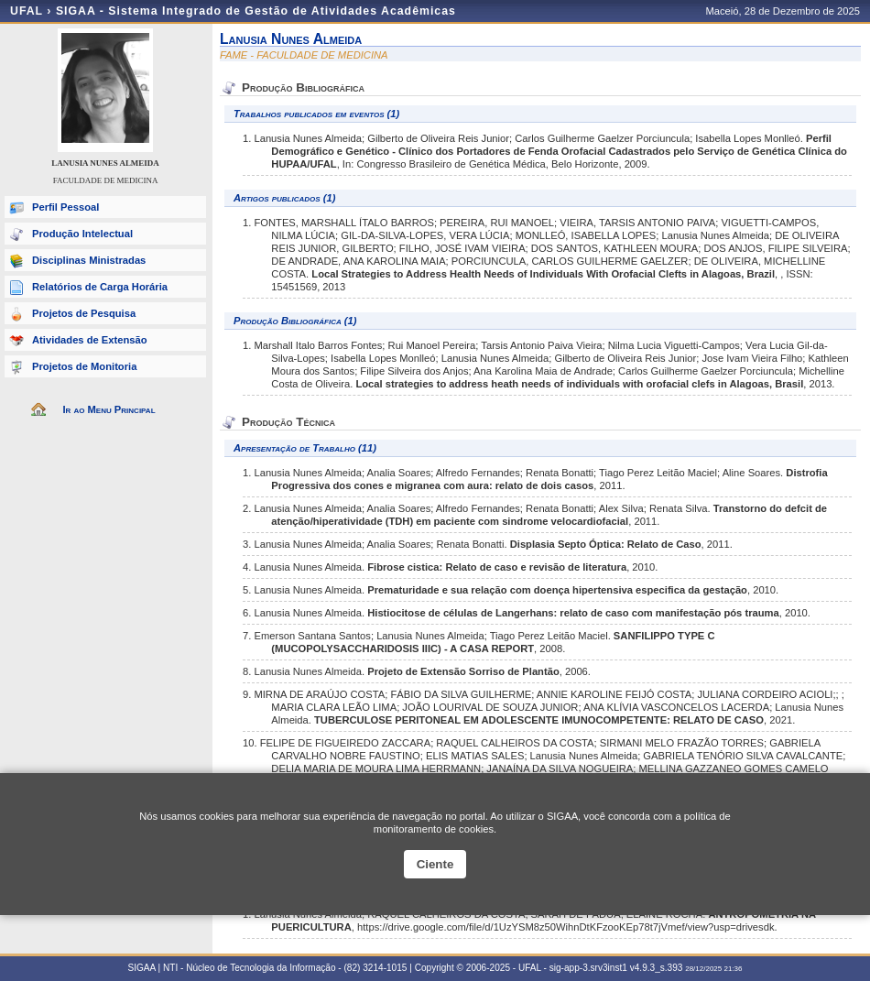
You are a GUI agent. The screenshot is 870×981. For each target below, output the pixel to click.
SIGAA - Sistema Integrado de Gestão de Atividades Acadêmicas (256, 11)
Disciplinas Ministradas (89, 260)
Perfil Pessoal (65, 207)
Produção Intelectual (82, 233)
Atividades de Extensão (89, 339)
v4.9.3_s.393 (656, 968)
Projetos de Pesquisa (84, 313)
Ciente (435, 864)
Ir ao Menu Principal (108, 409)
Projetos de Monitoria (84, 366)
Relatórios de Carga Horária (100, 286)
